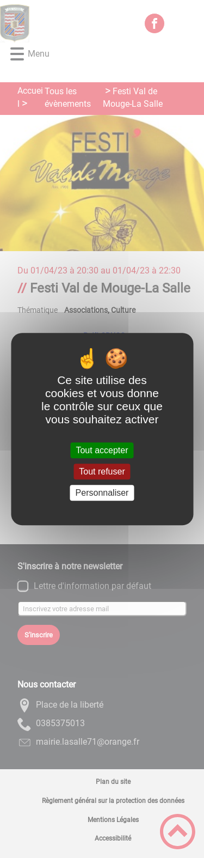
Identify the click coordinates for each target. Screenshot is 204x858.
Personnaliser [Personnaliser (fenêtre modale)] (102, 492)
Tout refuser (102, 471)
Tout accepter (102, 450)
